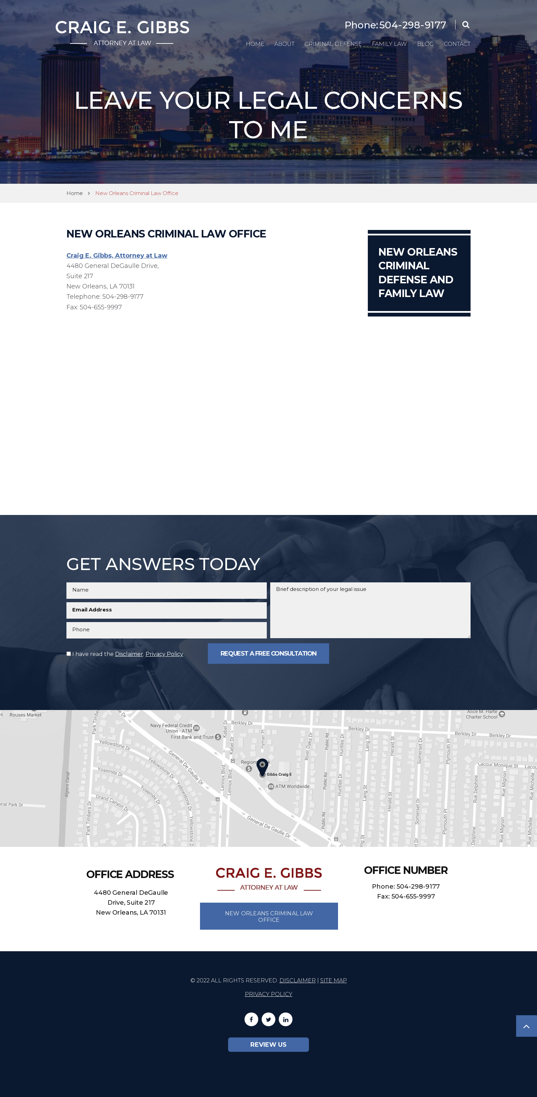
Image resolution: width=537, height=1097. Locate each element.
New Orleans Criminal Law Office (269, 916)
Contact (457, 44)
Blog (425, 44)
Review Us (268, 1044)
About (284, 44)
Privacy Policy (164, 654)
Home (255, 44)
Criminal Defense (333, 44)
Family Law (389, 44)
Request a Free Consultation (268, 653)
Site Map (333, 980)
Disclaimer (129, 654)
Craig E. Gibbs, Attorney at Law (116, 255)
